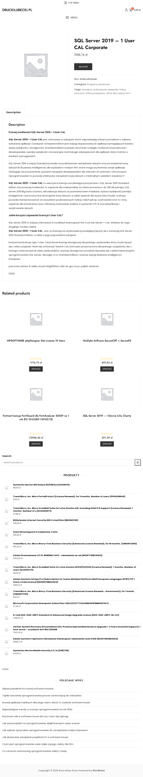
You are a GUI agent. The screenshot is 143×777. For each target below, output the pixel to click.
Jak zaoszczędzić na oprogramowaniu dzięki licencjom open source (41, 723)
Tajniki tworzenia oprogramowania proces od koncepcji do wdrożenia (41, 695)
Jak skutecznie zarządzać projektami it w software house (35, 737)
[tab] (13, 112)
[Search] (138, 462)
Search (6, 456)
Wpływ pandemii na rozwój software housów (28, 688)
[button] (71, 17)
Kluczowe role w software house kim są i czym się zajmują (35, 716)
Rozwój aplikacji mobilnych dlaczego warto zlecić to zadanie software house (46, 702)
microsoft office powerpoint (89, 93)
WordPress (99, 770)
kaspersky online (117, 89)
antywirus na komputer (94, 89)
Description (13, 112)
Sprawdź (83, 66)
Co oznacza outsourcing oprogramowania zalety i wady (34, 751)
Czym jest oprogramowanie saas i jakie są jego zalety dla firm (37, 744)
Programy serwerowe (98, 84)
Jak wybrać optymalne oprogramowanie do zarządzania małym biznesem (45, 730)
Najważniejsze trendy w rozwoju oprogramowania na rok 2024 (37, 709)
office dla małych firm (118, 93)
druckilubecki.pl (17, 9)
